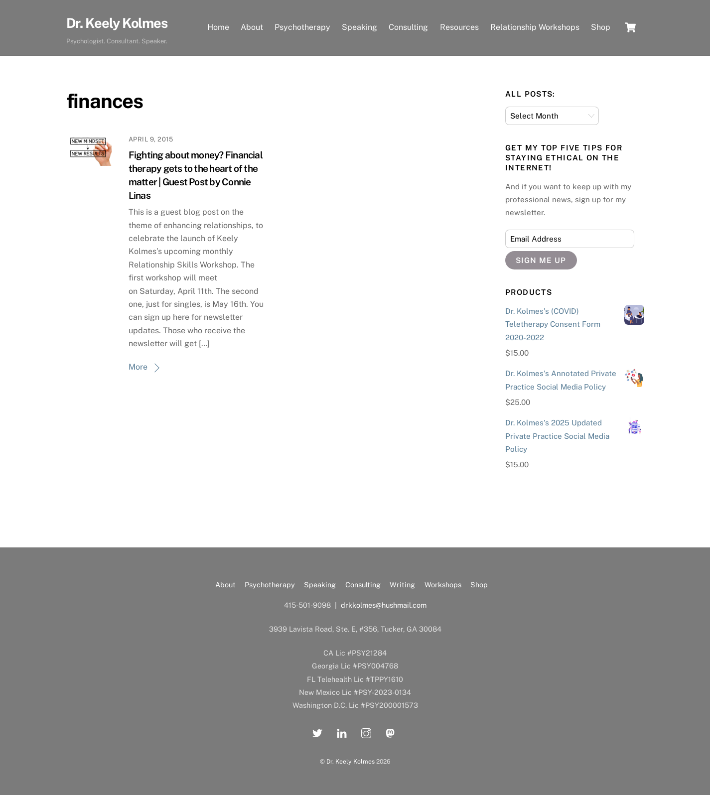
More (138, 367)
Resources (459, 27)
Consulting (408, 27)
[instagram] (366, 732)
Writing (402, 584)
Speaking (359, 27)
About (252, 27)
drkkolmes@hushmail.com (383, 605)
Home (218, 27)
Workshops (443, 584)
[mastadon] (391, 732)
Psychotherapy (302, 27)
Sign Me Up (541, 260)
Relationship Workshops (534, 27)
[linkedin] (342, 732)
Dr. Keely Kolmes (350, 761)
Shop (600, 27)
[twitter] (317, 732)
